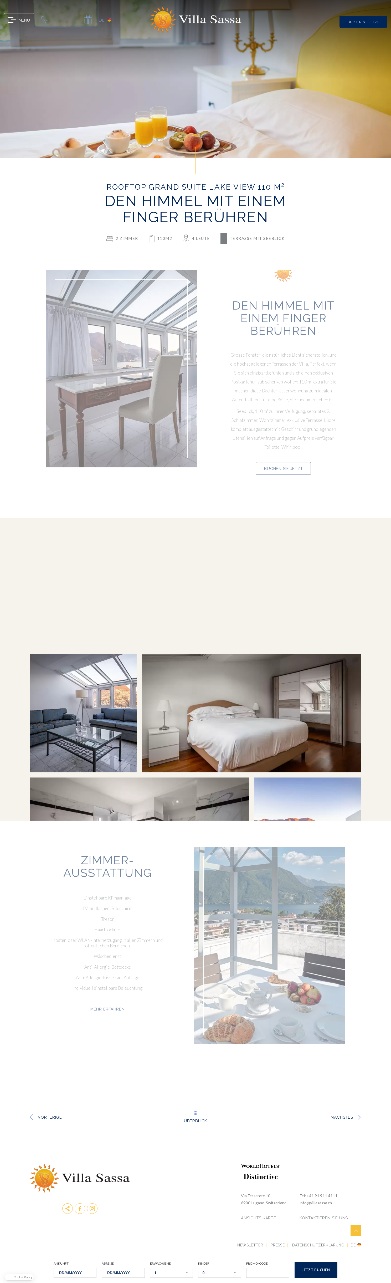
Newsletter (250, 1245)
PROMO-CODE (257, 1263)
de (102, 19)
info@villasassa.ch (59, 20)
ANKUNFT (61, 1263)
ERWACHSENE (160, 1263)
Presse (278, 1245)
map (74, 20)
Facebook (80, 1208)
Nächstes (342, 1117)
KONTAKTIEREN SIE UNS (324, 1218)
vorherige (50, 1117)
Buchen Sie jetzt (363, 22)
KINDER (203, 1263)
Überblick (195, 1121)
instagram (92, 1208)
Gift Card (88, 20)
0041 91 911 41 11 (45, 20)
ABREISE (108, 1263)
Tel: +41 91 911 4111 (318, 1195)
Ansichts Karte (258, 1218)
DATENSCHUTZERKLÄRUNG (318, 1245)
